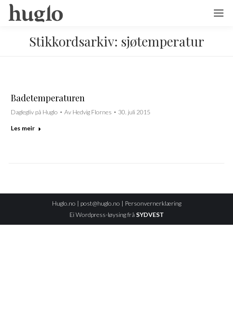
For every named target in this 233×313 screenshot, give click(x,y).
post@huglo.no (100, 203)
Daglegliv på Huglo (34, 112)
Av (88, 112)
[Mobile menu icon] (218, 13)
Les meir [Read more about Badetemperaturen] (26, 128)
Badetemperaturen (48, 97)
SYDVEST (150, 214)
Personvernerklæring (153, 203)
